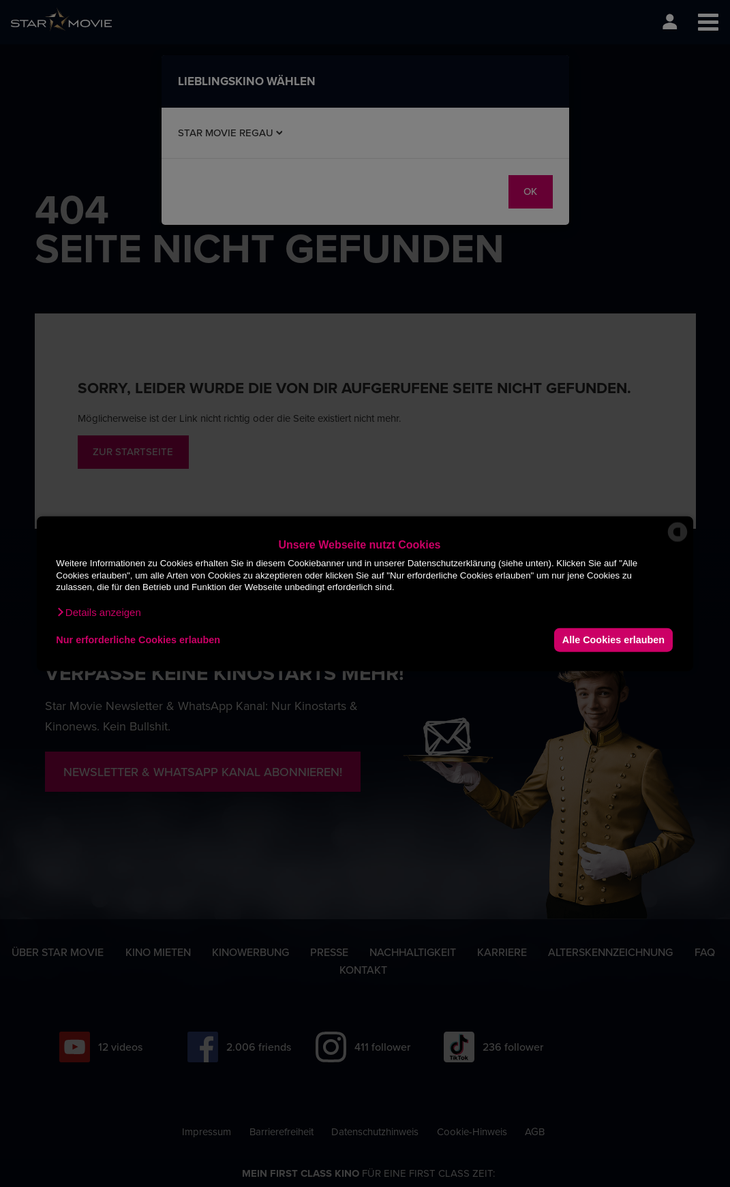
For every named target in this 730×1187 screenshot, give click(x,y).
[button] (98, 611)
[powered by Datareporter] (677, 540)
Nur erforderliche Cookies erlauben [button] (138, 639)
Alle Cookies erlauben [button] (613, 639)
